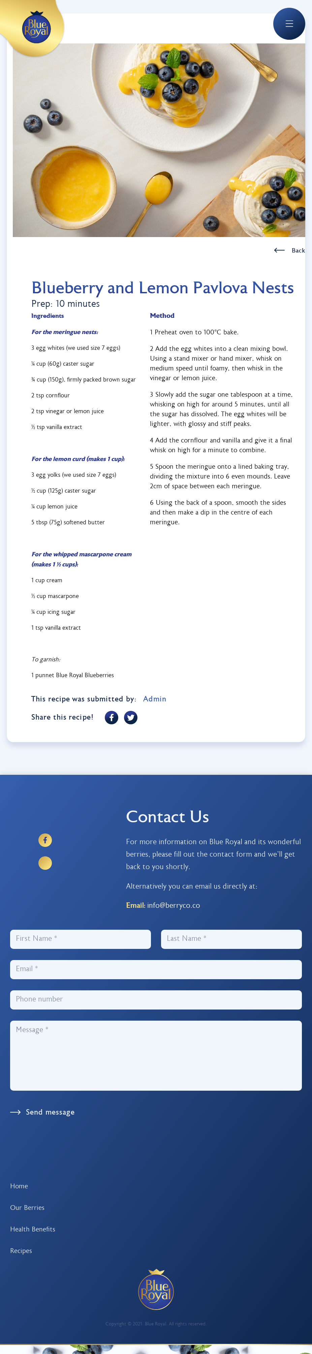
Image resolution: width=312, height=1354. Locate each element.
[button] (289, 23)
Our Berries (27, 1208)
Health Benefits (32, 1229)
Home (19, 1186)
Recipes (21, 1251)
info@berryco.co (173, 906)
